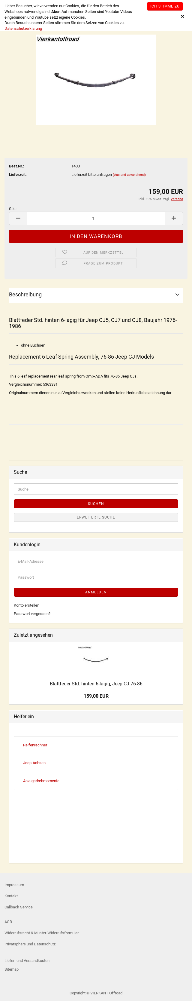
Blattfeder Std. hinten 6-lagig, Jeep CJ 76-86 (96, 684)
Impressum (14, 885)
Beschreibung (25, 294)
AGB (8, 922)
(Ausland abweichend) (129, 175)
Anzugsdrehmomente (41, 781)
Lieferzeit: (18, 174)
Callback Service (18, 907)
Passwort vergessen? (32, 613)
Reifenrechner (35, 745)
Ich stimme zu (165, 6)
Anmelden (96, 592)
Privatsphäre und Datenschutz (30, 944)
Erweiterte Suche (96, 517)
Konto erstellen (26, 605)
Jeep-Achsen (34, 763)
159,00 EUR (96, 696)
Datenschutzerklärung (23, 28)
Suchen (96, 504)
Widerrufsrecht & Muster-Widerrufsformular (41, 933)
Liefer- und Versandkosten (27, 960)
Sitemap (11, 969)
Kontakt (11, 896)
